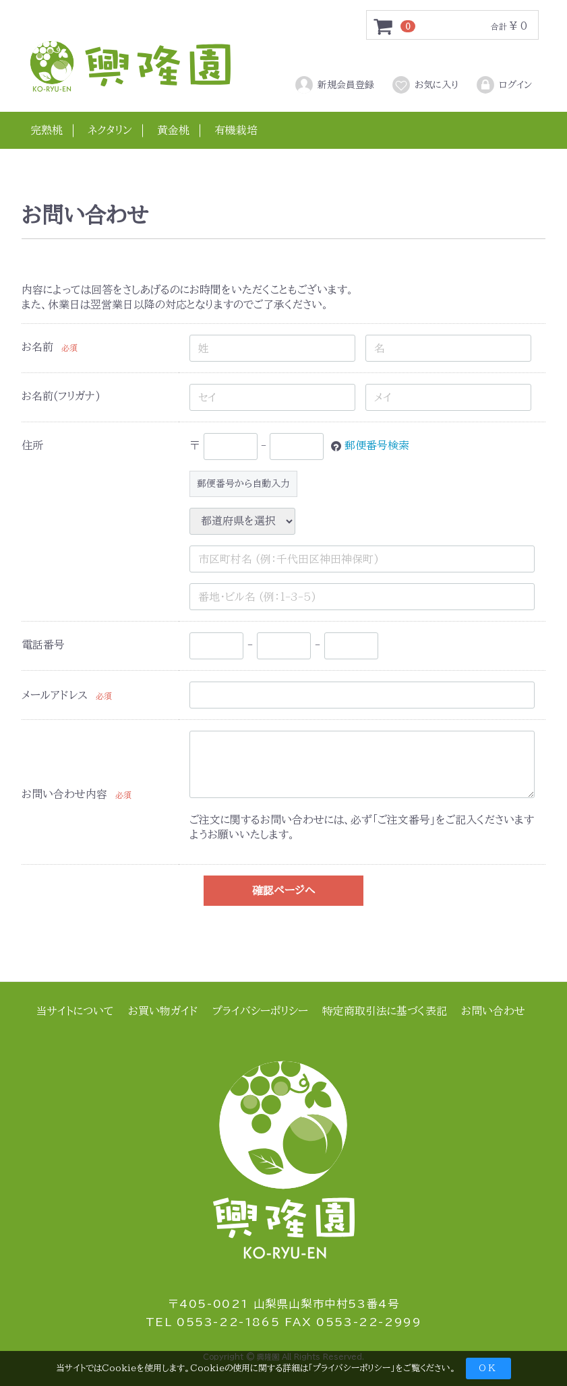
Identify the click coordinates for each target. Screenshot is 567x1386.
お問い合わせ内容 (64, 794)
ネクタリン (110, 130)
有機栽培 (236, 130)
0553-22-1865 (228, 1322)
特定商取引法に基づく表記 (384, 1010)
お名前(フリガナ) (61, 396)
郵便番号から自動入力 (243, 483)
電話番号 (43, 644)
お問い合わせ (493, 1010)
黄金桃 (173, 130)
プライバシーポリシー (351, 1368)
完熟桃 (46, 130)
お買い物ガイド (163, 1010)
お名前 (37, 346)
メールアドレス (55, 695)
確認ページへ (283, 890)
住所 (32, 445)
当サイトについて (75, 1010)
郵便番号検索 (377, 445)
